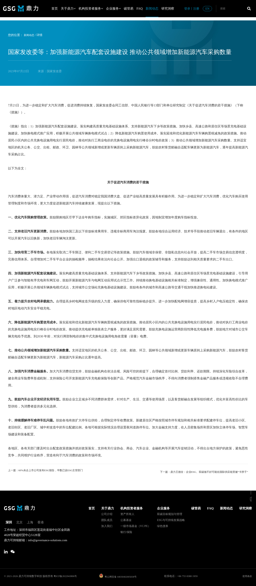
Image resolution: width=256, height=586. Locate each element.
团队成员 (106, 518)
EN (207, 8)
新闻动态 (152, 8)
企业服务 (113, 8)
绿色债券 (162, 524)
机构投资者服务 (91, 8)
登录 (187, 8)
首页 (54, 8)
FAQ (139, 8)
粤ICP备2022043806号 (66, 575)
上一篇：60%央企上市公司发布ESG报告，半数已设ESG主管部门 (51, 470)
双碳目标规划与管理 (169, 512)
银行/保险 (126, 530)
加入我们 (106, 524)
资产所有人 (127, 512)
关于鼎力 (68, 8)
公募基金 (126, 518)
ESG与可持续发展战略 (171, 518)
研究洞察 (167, 8)
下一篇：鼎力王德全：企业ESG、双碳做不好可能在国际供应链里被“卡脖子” (197, 470)
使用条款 (247, 575)
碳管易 (128, 8)
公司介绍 (106, 512)
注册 (196, 8)
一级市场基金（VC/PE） (135, 524)
